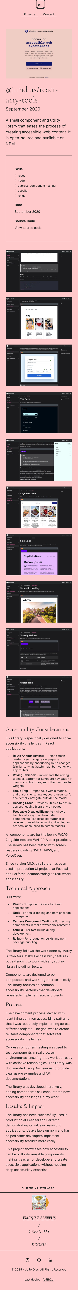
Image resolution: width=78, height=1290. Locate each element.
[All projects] (29, 14)
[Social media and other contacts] (48, 14)
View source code (28, 228)
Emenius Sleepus (39, 1218)
